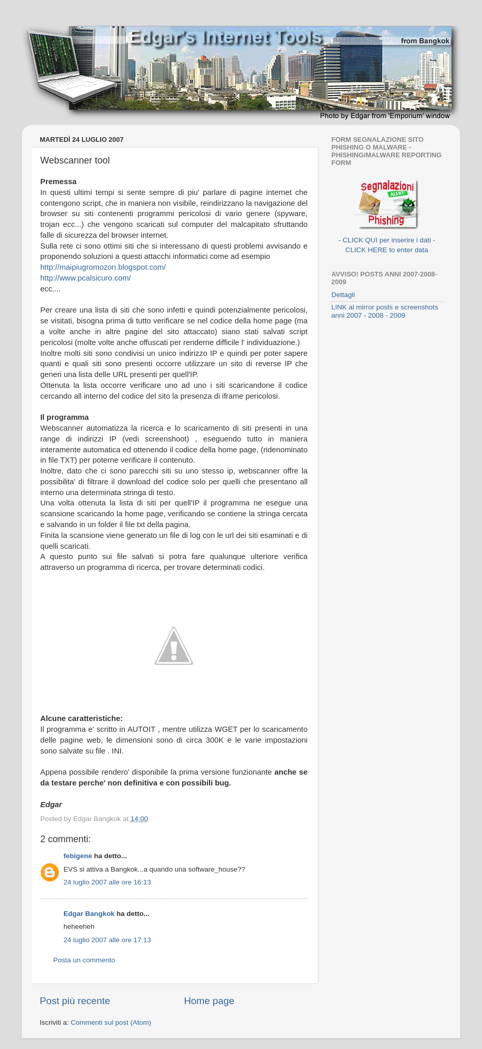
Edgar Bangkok (89, 913)
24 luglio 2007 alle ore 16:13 (107, 882)
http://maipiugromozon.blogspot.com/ (103, 267)
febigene (77, 856)
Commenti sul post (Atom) (111, 1022)
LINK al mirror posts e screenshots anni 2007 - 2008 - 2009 (384, 311)
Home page (209, 1000)
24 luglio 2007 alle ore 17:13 (107, 940)
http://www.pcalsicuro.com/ (85, 278)
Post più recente (75, 1000)
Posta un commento (84, 960)
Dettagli (343, 295)
